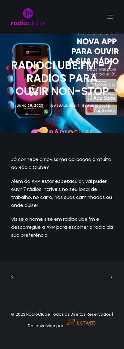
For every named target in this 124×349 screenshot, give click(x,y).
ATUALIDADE (64, 105)
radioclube (98, 105)
